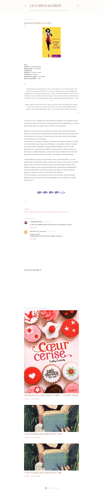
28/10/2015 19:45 (46, 221)
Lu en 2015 (65, 211)
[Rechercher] (78, 5)
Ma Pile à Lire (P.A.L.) (56, 10)
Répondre (33, 227)
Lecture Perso (58, 211)
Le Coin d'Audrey (45, 5)
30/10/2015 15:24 (51, 231)
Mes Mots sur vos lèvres (38, 231)
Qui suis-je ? (42, 10)
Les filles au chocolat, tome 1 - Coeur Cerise (51, 395)
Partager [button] (26, 209)
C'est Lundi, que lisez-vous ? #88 (42, 472)
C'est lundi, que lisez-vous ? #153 (43, 433)
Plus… (67, 10)
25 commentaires (35, 476)
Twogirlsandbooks (36, 222)
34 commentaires (35, 437)
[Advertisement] (51, 289)
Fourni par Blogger (51, 488)
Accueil (33, 10)
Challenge (31, 211)
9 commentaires (34, 398)
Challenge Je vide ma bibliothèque (44, 211)
